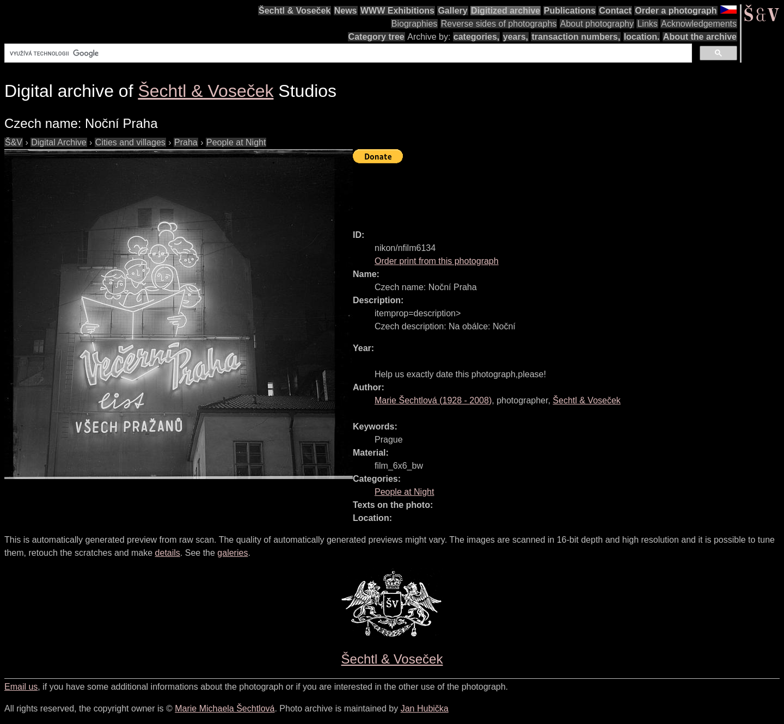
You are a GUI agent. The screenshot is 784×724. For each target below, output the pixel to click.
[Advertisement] (551, 191)
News (345, 10)
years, (515, 36)
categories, (476, 36)
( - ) (433, 400)
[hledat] (347, 53)
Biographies (414, 23)
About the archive (700, 36)
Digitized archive (505, 10)
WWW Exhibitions (397, 10)
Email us (21, 686)
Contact (615, 10)
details (167, 552)
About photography (597, 23)
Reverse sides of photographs (499, 23)
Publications (570, 10)
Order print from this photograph (437, 261)
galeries (232, 552)
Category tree (376, 36)
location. (642, 36)
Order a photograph (675, 10)
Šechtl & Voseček (294, 10)
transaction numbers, (575, 36)
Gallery (452, 10)
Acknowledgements (699, 23)
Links (647, 23)
